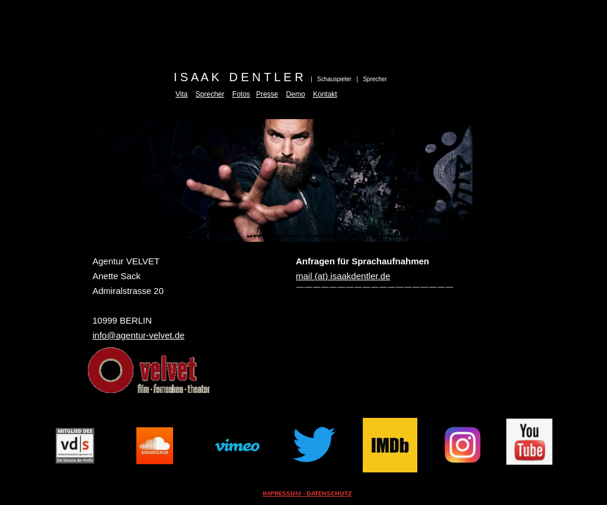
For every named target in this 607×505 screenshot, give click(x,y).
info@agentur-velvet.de (138, 335)
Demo (295, 94)
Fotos (241, 94)
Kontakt (325, 94)
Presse (267, 94)
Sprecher (210, 94)
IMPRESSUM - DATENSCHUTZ (307, 494)
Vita (181, 94)
